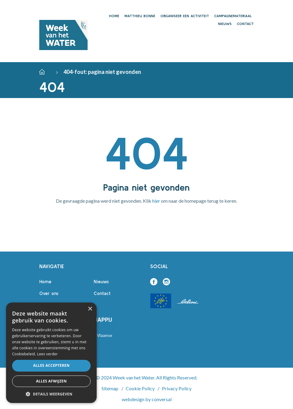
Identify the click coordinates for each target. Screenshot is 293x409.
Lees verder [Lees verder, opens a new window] (47, 354)
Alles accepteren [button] (51, 365)
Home (114, 16)
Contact (245, 24)
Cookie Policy (140, 388)
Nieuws (225, 24)
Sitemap (109, 388)
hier (156, 201)
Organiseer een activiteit (184, 16)
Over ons (48, 293)
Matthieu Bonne (139, 16)
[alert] (51, 353)
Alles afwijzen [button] (51, 381)
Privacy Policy (177, 388)
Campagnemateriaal (233, 16)
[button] (51, 394)
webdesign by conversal (147, 399)
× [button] (90, 309)
